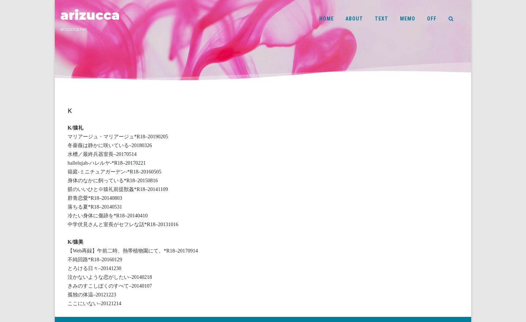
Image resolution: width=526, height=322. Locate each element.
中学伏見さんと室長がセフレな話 (106, 224)
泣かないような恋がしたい (98, 277)
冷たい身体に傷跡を (91, 215)
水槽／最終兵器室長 (91, 154)
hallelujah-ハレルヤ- (90, 163)
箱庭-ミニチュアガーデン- (97, 172)
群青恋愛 (78, 198)
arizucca (90, 15)
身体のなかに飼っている (96, 180)
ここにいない (83, 303)
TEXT (381, 19)
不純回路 (78, 259)
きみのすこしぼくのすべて (98, 286)
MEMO (407, 19)
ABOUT (354, 19)
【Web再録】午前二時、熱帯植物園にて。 (116, 251)
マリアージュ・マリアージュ (101, 136)
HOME (326, 19)
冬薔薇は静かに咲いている (98, 145)
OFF (432, 19)
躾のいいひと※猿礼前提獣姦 (101, 189)
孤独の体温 (80, 294)
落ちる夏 (78, 207)
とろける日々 (83, 268)
